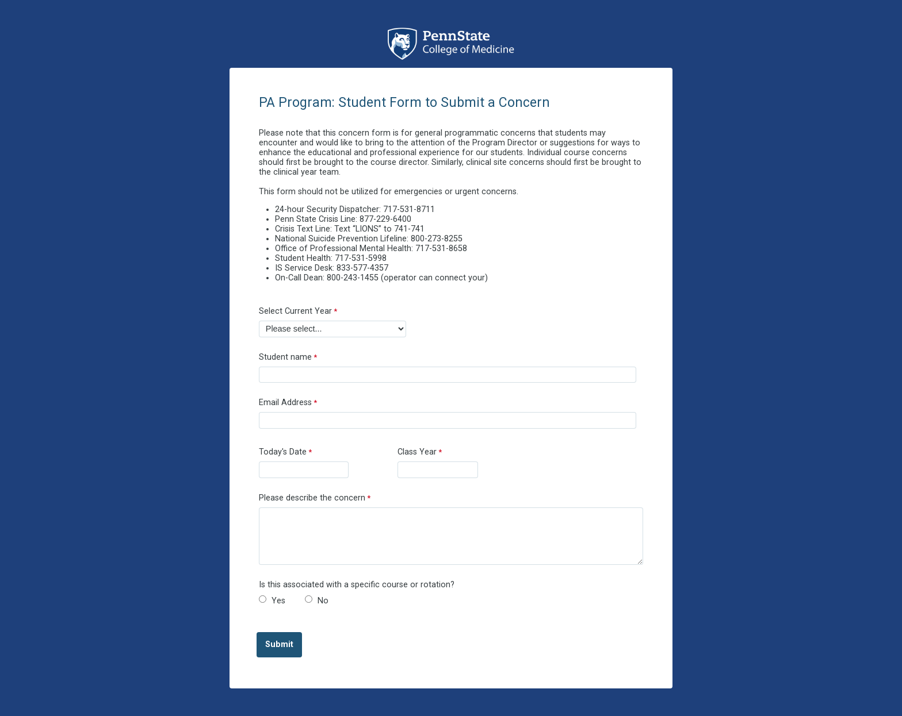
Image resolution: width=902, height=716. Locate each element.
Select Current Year (295, 311)
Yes (278, 601)
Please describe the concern (312, 498)
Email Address (285, 402)
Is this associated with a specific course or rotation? (356, 585)
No (323, 601)
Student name (285, 357)
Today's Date (283, 452)
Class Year (417, 452)
